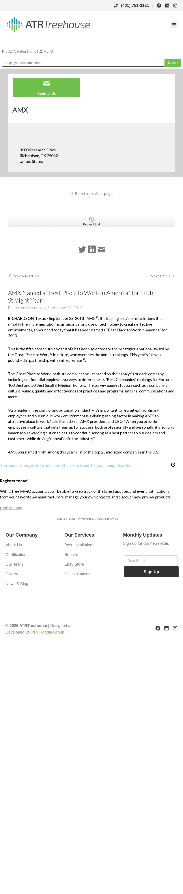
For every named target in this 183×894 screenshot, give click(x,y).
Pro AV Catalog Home (19, 51)
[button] (173, 24)
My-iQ (46, 51)
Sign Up (151, 572)
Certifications (17, 554)
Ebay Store (74, 564)
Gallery (12, 574)
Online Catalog (77, 574)
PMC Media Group (47, 632)
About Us (14, 545)
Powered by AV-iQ (107, 518)
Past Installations (79, 545)
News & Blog (17, 584)
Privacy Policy (86, 518)
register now (11, 507)
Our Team (14, 564)
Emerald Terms (66, 518)
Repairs (71, 554)
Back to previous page (92, 193)
